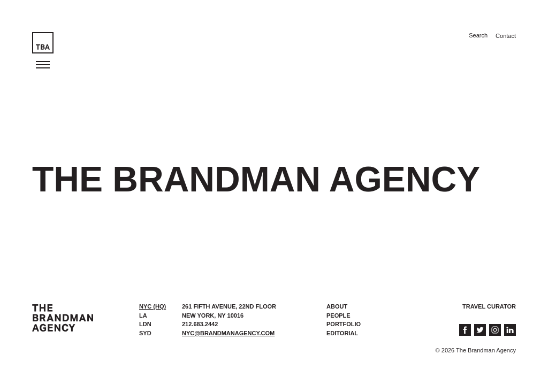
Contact (506, 36)
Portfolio (343, 324)
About (336, 306)
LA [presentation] (143, 315)
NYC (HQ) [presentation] (152, 306)
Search (478, 35)
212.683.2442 (200, 324)
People (338, 315)
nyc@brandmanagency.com (228, 333)
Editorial (342, 333)
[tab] (155, 306)
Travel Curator (489, 306)
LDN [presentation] (145, 324)
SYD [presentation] (145, 333)
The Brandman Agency (62, 318)
